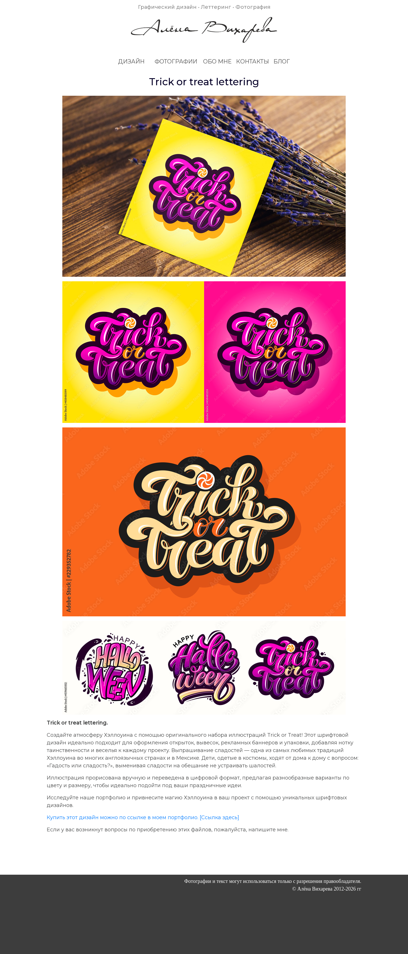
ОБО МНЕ (217, 61)
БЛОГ (281, 61)
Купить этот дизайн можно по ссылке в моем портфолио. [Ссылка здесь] (143, 817)
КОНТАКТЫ (252, 61)
